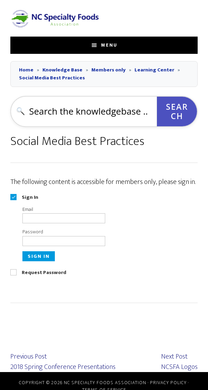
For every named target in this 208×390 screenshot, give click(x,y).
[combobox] (84, 111)
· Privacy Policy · (167, 383)
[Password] (63, 241)
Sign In (39, 256)
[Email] (63, 218)
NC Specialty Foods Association (55, 18)
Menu (109, 45)
